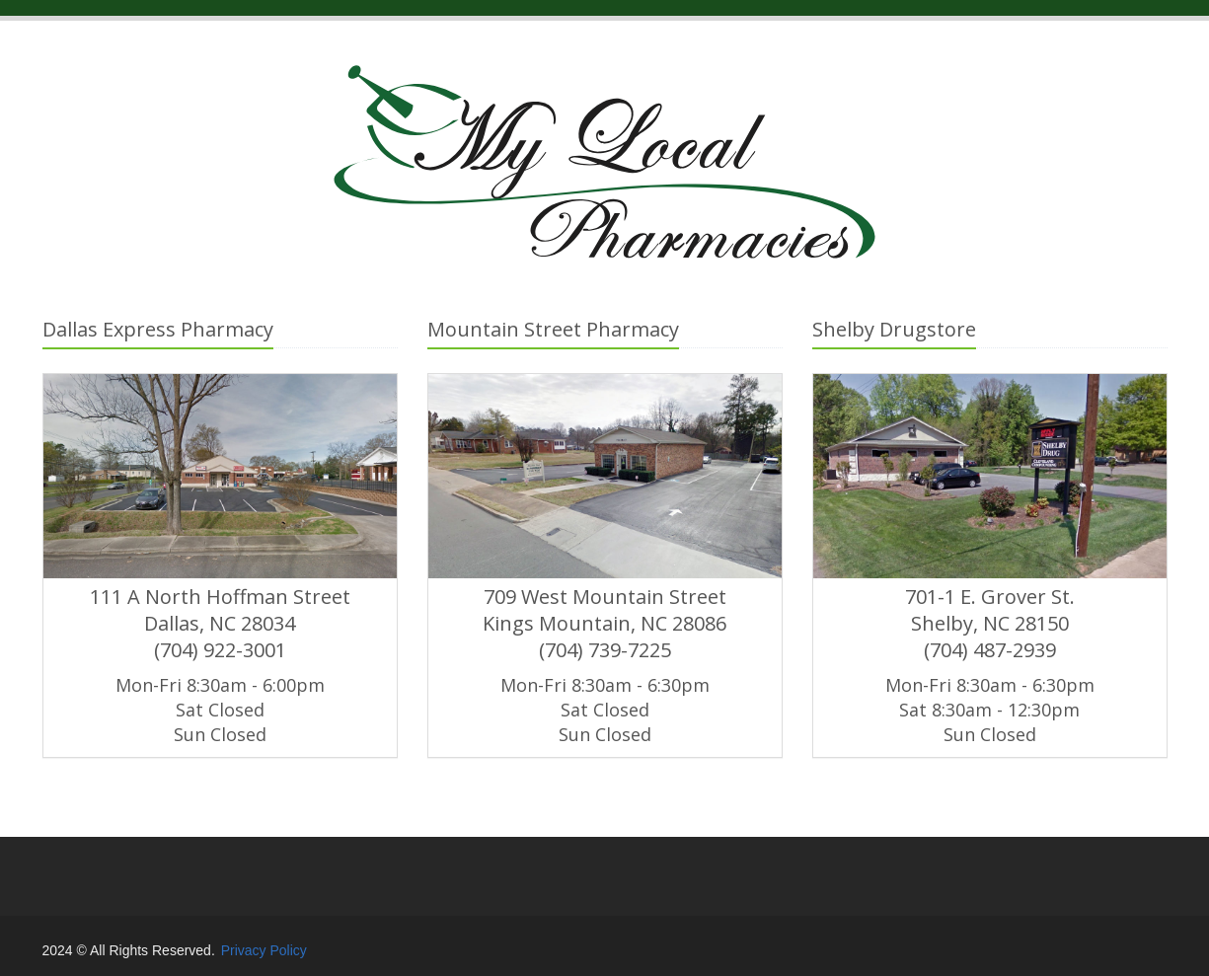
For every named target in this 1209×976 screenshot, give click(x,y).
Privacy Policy (264, 950)
